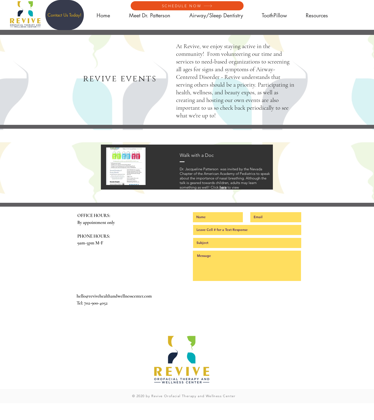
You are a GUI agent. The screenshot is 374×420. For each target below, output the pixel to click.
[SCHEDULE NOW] (187, 5)
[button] (64, 15)
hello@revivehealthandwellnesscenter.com (114, 296)
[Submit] (247, 292)
